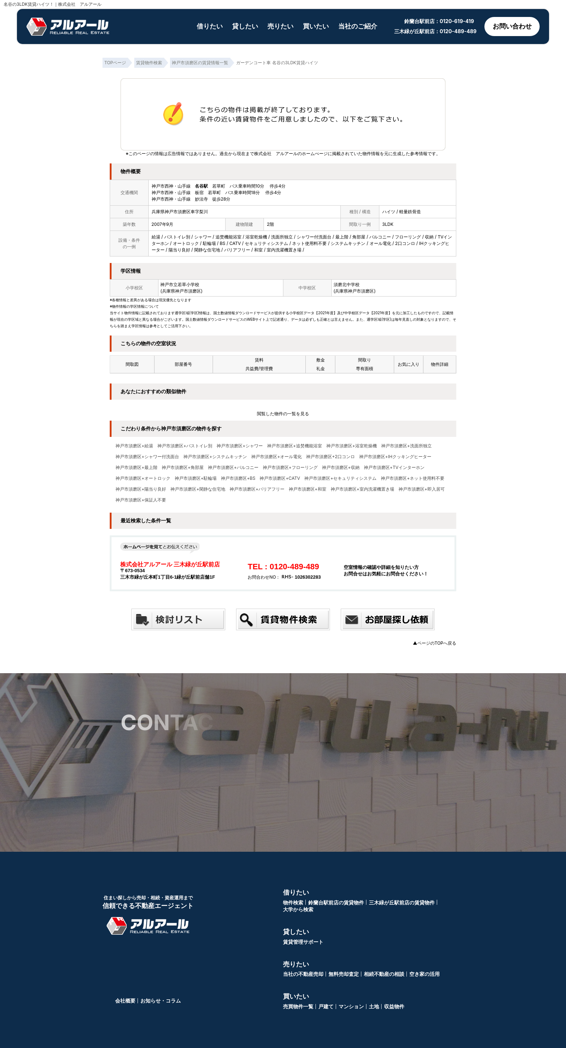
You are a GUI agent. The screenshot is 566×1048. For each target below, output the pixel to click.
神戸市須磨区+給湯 (134, 445)
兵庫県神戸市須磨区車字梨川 (180, 211)
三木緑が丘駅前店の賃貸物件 (402, 902)
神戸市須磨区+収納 (341, 467)
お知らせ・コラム (160, 1000)
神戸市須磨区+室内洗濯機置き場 (362, 489)
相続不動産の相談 (384, 974)
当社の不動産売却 (303, 974)
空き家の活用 (424, 974)
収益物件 (394, 1006)
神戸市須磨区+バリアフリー (257, 489)
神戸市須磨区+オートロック (143, 478)
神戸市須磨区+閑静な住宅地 (197, 489)
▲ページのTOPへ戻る (434, 643)
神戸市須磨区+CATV (280, 478)
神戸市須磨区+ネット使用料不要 (412, 478)
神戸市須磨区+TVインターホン (394, 467)
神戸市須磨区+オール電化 (276, 456)
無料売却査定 (343, 974)
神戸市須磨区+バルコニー (233, 467)
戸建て (326, 1006)
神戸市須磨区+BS (238, 478)
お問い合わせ (511, 26)
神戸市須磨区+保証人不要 (141, 500)
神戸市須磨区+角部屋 (183, 467)
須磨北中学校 (347, 284)
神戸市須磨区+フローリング (290, 467)
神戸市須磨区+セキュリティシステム (340, 478)
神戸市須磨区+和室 (307, 489)
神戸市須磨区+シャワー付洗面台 (147, 456)
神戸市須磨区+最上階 (136, 467)
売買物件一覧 (298, 1006)
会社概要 (125, 1000)
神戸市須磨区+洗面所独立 (406, 445)
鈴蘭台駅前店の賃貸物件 (336, 902)
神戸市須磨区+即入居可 (422, 489)
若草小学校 (188, 284)
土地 (374, 1006)
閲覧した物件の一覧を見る (283, 413)
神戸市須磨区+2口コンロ (330, 456)
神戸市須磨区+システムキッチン (215, 456)
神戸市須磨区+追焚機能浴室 (294, 445)
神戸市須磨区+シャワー (240, 445)
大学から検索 (298, 909)
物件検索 (293, 902)
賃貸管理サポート (303, 942)
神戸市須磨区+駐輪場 (196, 478)
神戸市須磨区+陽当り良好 (141, 489)
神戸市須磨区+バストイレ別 (184, 445)
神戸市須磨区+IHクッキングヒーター (395, 456)
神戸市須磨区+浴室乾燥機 (351, 445)
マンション (351, 1006)
